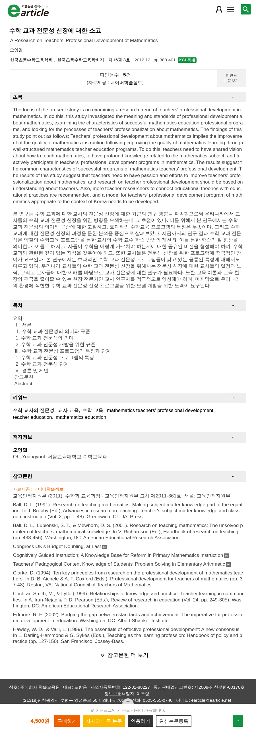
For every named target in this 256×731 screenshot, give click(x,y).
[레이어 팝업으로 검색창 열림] (246, 9)
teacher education (32, 417)
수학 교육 (92, 410)
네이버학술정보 (126, 82)
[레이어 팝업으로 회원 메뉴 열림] (219, 9)
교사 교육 (68, 410)
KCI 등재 (187, 60)
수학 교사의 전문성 (33, 410)
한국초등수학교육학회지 (81, 59)
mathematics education (81, 417)
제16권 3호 (120, 59)
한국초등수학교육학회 (32, 59)
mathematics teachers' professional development (160, 410)
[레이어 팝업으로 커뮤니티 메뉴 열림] (230, 9)
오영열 (16, 49)
